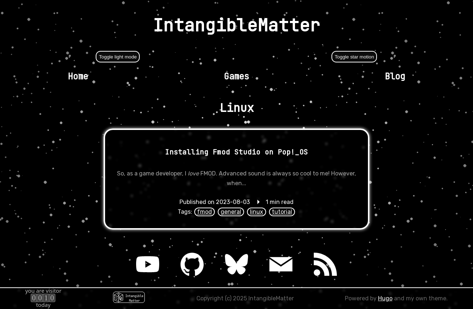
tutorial (282, 211)
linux (256, 211)
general (231, 211)
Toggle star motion (354, 57)
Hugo (385, 298)
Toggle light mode (117, 57)
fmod (204, 211)
